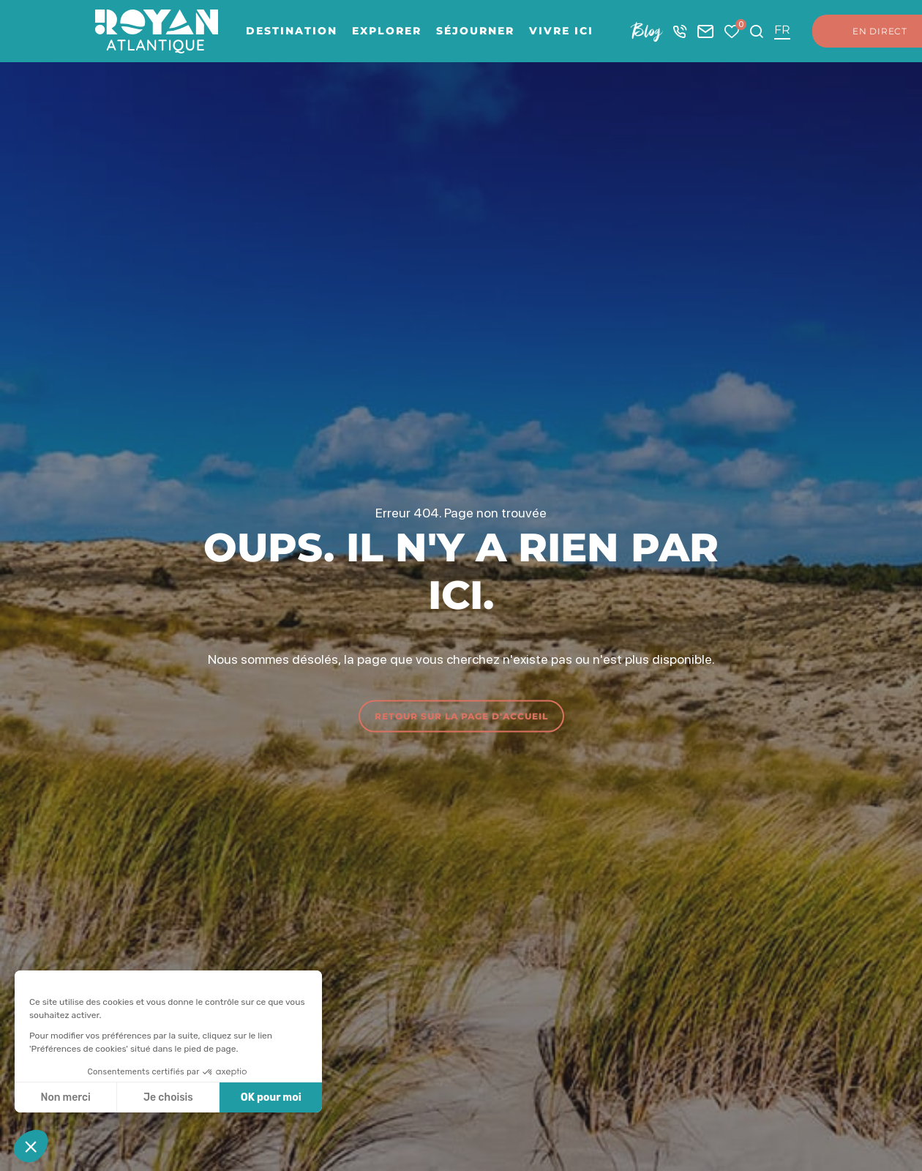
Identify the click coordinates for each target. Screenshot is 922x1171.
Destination (291, 30)
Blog (646, 30)
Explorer (386, 30)
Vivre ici (561, 30)
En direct (865, 31)
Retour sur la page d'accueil (461, 715)
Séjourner (475, 30)
